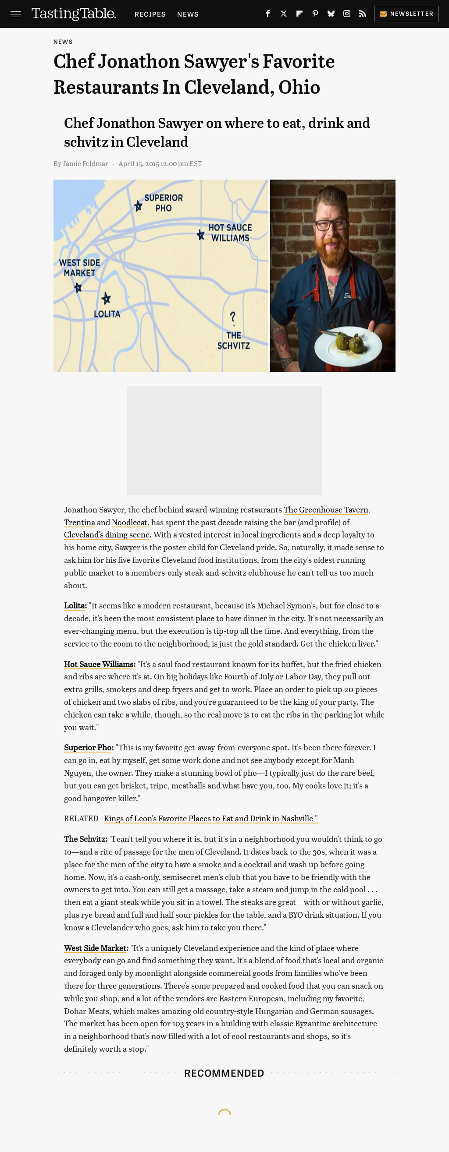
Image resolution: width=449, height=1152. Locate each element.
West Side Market (95, 947)
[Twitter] (283, 15)
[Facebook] (268, 15)
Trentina (79, 521)
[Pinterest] (315, 15)
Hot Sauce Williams (98, 663)
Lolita (74, 605)
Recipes (150, 14)
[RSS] (362, 15)
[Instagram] (346, 15)
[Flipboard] (299, 15)
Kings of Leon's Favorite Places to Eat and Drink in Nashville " (211, 818)
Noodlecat (129, 521)
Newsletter (406, 13)
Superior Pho (87, 747)
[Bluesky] (331, 15)
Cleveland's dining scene (107, 534)
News (188, 14)
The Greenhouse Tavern (326, 509)
